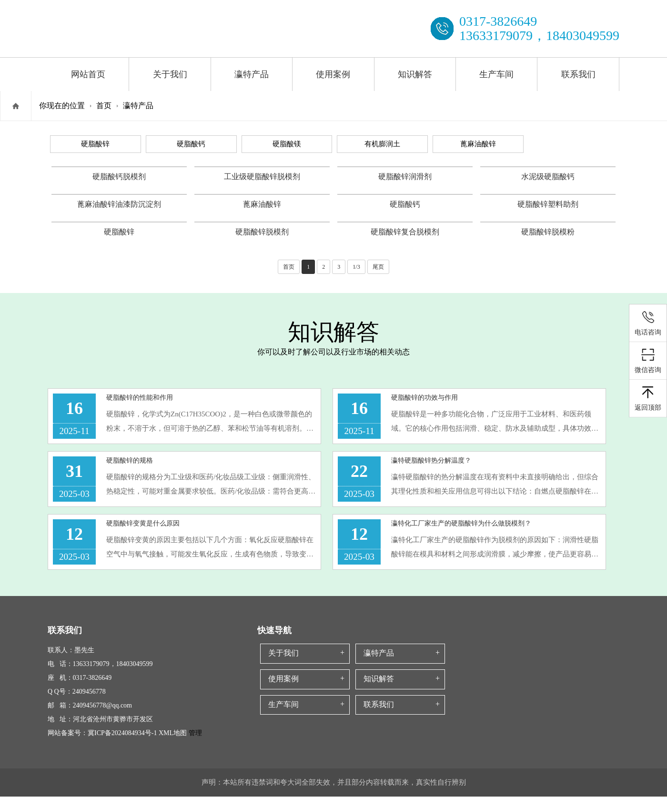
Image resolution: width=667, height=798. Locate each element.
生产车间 (496, 74)
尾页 (378, 266)
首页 (103, 105)
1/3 (356, 266)
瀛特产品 (251, 74)
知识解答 (415, 74)
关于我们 (170, 74)
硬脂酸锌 (95, 144)
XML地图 (173, 734)
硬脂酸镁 (287, 144)
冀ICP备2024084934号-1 (122, 734)
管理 (194, 734)
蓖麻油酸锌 (478, 144)
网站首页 (88, 74)
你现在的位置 (62, 105)
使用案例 (333, 74)
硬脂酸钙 (191, 144)
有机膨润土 (382, 144)
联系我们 (578, 74)
